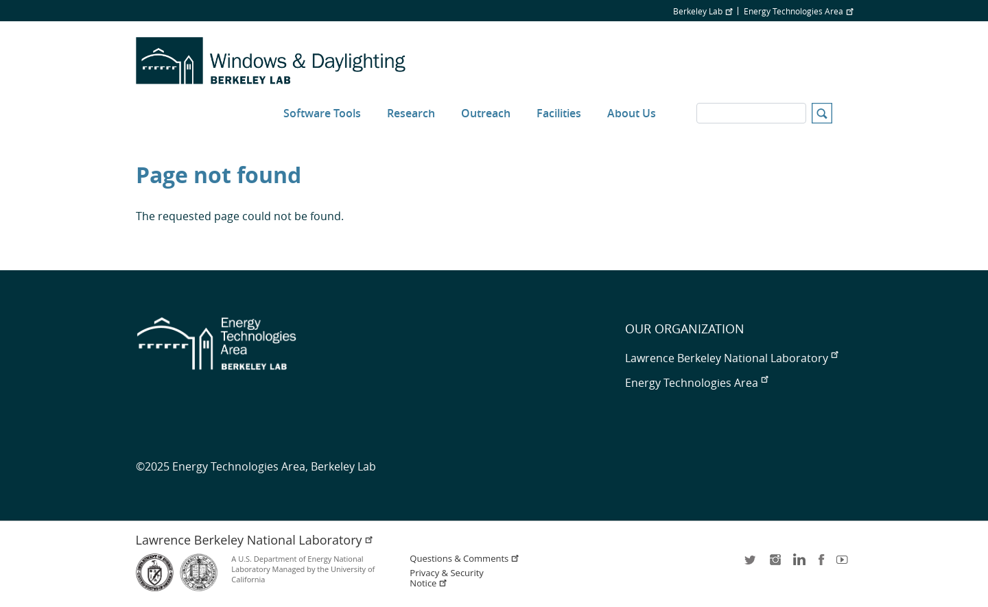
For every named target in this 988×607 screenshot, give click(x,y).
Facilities (559, 113)
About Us (631, 113)
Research (411, 113)
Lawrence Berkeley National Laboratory (731, 358)
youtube (844, 564)
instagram (774, 564)
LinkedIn (798, 564)
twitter (751, 564)
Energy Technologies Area (798, 11)
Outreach (485, 113)
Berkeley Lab (702, 11)
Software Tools (322, 113)
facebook (821, 564)
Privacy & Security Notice (446, 578)
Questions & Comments (464, 559)
